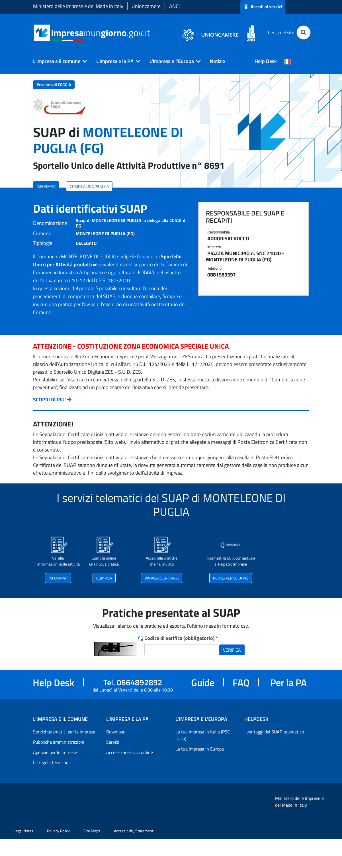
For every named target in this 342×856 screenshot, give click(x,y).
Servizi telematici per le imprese (64, 731)
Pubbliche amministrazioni (58, 742)
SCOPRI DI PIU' (49, 399)
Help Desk (266, 61)
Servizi (112, 742)
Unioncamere (146, 6)
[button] (58, 61)
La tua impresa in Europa (199, 748)
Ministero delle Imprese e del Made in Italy (78, 6)
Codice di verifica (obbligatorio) (181, 638)
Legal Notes (23, 831)
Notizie (217, 61)
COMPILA (104, 578)
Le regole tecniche (50, 762)
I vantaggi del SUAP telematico (274, 731)
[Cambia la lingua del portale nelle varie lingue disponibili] (287, 61)
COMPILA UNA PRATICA (89, 186)
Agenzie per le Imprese (55, 752)
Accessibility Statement (133, 831)
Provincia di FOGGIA (54, 85)
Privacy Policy (58, 831)
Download (115, 731)
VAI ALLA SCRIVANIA (162, 578)
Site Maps (91, 831)
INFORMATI (46, 186)
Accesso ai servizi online (129, 752)
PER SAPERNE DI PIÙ (230, 578)
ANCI (174, 6)
